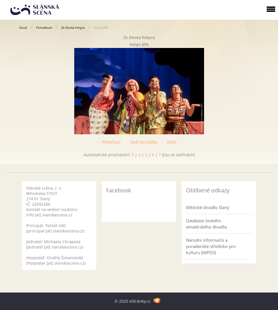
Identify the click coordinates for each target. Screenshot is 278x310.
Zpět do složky (143, 142)
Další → (174, 142)
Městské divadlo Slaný (207, 207)
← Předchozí (109, 142)
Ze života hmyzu (73, 27)
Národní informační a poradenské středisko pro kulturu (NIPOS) (211, 246)
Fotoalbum (44, 27)
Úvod (23, 27)
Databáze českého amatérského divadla (206, 224)
